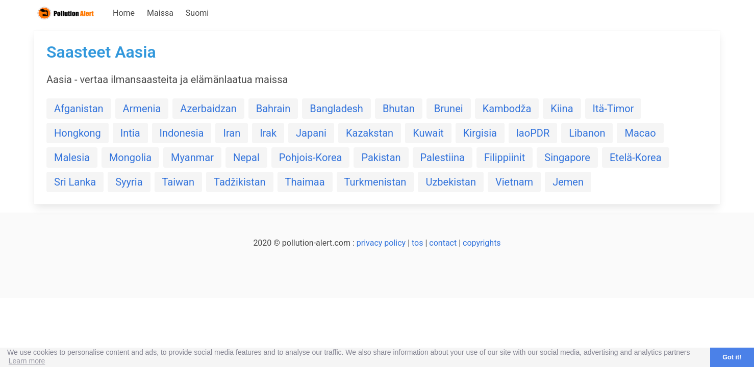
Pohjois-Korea (310, 157)
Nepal (246, 157)
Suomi (197, 13)
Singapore (567, 157)
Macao (640, 133)
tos (417, 243)
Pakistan (380, 157)
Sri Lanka (75, 182)
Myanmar (192, 157)
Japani (311, 133)
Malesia (72, 157)
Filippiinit (504, 157)
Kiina (561, 108)
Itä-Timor (613, 108)
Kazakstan (369, 133)
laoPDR (532, 133)
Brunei (448, 108)
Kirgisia (480, 133)
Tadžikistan (240, 182)
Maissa (160, 13)
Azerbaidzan (208, 108)
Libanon (587, 133)
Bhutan (399, 108)
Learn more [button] (27, 361)
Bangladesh (336, 108)
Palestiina (442, 157)
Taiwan (178, 182)
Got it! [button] (731, 357)
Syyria (128, 182)
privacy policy (381, 243)
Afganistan (79, 108)
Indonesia (182, 133)
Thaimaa (305, 182)
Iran (231, 133)
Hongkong (77, 133)
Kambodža (507, 108)
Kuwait (428, 133)
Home (124, 13)
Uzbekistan (450, 182)
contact (443, 243)
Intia (130, 133)
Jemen (568, 182)
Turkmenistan (375, 182)
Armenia (142, 108)
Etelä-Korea (636, 157)
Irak (268, 133)
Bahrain (273, 108)
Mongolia (130, 157)
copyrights (482, 243)
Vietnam (514, 182)
